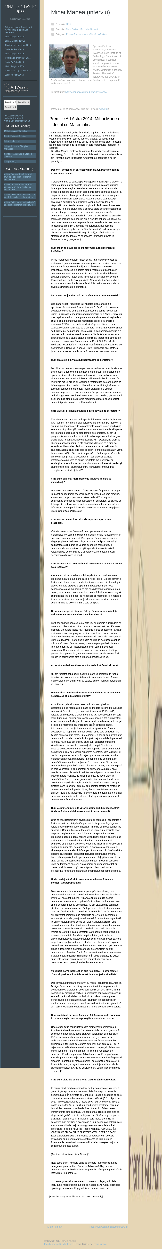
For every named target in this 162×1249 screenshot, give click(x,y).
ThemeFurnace (99, 1244)
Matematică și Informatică (16, 131)
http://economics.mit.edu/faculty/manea (86, 92)
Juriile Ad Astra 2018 (14, 49)
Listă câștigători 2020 (14, 36)
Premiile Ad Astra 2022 (20, 9)
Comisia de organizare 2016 (18, 58)
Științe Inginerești (12, 141)
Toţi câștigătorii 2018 (13, 116)
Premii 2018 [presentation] (10, 102)
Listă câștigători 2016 (14, 53)
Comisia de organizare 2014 (18, 70)
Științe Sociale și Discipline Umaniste (82, 29)
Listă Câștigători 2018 (15, 41)
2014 (68, 24)
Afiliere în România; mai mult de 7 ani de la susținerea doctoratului (19, 196)
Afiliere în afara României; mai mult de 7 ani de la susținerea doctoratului (18, 177)
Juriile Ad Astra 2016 (14, 62)
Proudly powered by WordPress (58, 1244)
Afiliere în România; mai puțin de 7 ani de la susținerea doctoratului (19, 203)
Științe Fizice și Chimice (15, 136)
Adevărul (103, 109)
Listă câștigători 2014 (14, 66)
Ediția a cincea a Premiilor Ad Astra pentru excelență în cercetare (18, 30)
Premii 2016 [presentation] (23, 102)
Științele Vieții (10, 161)
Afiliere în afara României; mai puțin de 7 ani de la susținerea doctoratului (18, 187)
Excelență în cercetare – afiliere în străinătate (86, 34)
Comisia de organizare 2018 (18, 45)
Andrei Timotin (53, 1226)
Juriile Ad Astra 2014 (14, 75)
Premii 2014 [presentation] (10, 107)
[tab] (10, 102)
